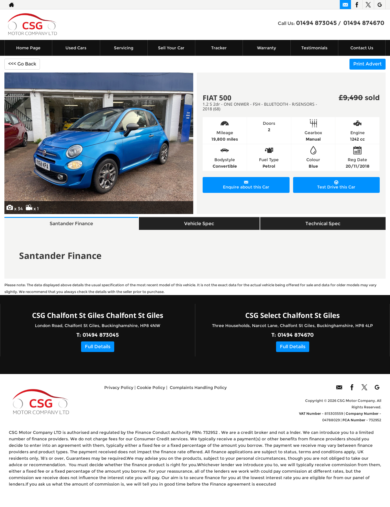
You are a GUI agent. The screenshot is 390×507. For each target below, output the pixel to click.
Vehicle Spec (201, 226)
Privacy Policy (118, 393)
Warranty (266, 47)
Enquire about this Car (246, 185)
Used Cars (75, 47)
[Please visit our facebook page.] (356, 4)
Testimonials (314, 47)
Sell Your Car (171, 47)
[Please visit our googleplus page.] (379, 4)
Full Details (97, 352)
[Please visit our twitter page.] (368, 4)
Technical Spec (323, 226)
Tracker (219, 47)
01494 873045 (316, 22)
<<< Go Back (22, 64)
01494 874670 (363, 22)
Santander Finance (72, 226)
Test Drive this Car (336, 185)
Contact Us (361, 47)
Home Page (28, 47)
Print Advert (367, 64)
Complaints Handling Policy (198, 393)
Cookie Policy (151, 393)
